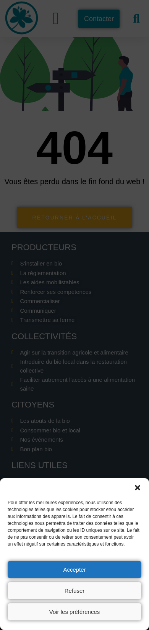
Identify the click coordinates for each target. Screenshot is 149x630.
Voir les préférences (74, 612)
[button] (137, 487)
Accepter (74, 569)
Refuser (75, 590)
